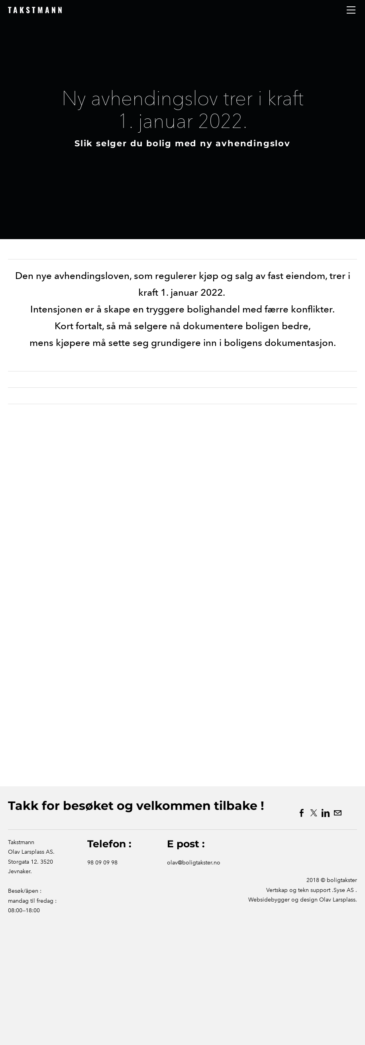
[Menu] (351, 10)
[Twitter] (314, 813)
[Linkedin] (326, 813)
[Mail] (337, 813)
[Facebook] (302, 813)
